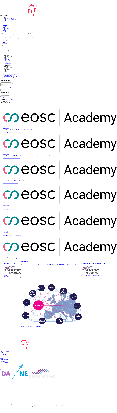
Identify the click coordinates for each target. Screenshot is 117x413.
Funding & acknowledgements (6, 357)
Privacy (1, 358)
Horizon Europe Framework (82, 404)
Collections (5, 27)
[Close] (1, 90)
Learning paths (6, 28)
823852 (73, 404)
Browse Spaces (3, 355)
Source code (2, 361)
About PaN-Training (4, 354)
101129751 (99, 404)
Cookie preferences (4, 359)
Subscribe (3, 85)
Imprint (1, 352)
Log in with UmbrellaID (10, 18)
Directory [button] (5, 30)
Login (6, 20)
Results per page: (3, 102)
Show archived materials (8, 77)
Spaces (4, 29)
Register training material (5, 97)
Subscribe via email (7, 87)
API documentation (4, 362)
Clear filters (7, 52)
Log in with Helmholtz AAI (10, 19)
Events (4, 24)
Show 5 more (8, 64)
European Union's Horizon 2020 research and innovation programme (45, 404)
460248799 (39, 406)
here (22, 37)
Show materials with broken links (10, 76)
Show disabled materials (8, 75)
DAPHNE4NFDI (3, 406)
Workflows (5, 26)
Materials (5, 25)
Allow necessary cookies (5, 40)
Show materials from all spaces (10, 74)
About (4, 22)
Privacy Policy (6, 35)
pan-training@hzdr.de (4, 351)
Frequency (2, 94)
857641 (70, 404)
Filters (2, 84)
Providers (7, 31)
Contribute (2, 353)
